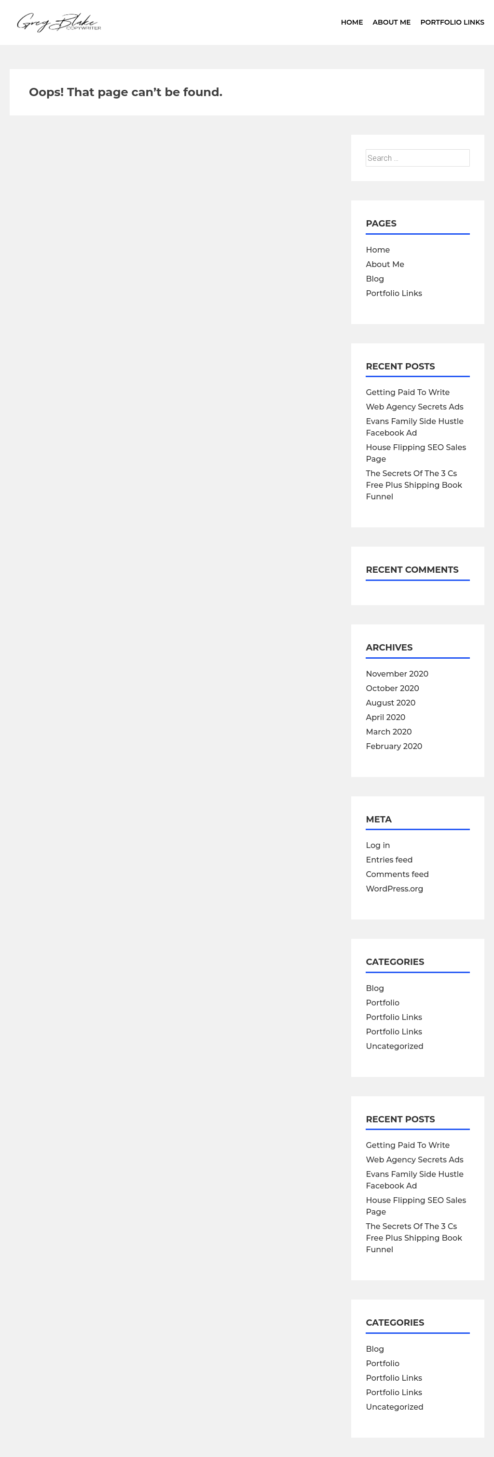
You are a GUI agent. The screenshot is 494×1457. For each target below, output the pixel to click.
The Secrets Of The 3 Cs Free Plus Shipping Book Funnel (414, 485)
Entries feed (389, 859)
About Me (392, 22)
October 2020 (392, 688)
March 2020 (389, 731)
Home (352, 22)
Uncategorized (394, 1046)
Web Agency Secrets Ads (414, 406)
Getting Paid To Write (408, 392)
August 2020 (390, 702)
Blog (375, 278)
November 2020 (397, 674)
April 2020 (385, 717)
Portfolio (382, 1002)
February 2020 (394, 746)
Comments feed (397, 874)
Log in (378, 845)
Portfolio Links (452, 22)
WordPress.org (394, 888)
